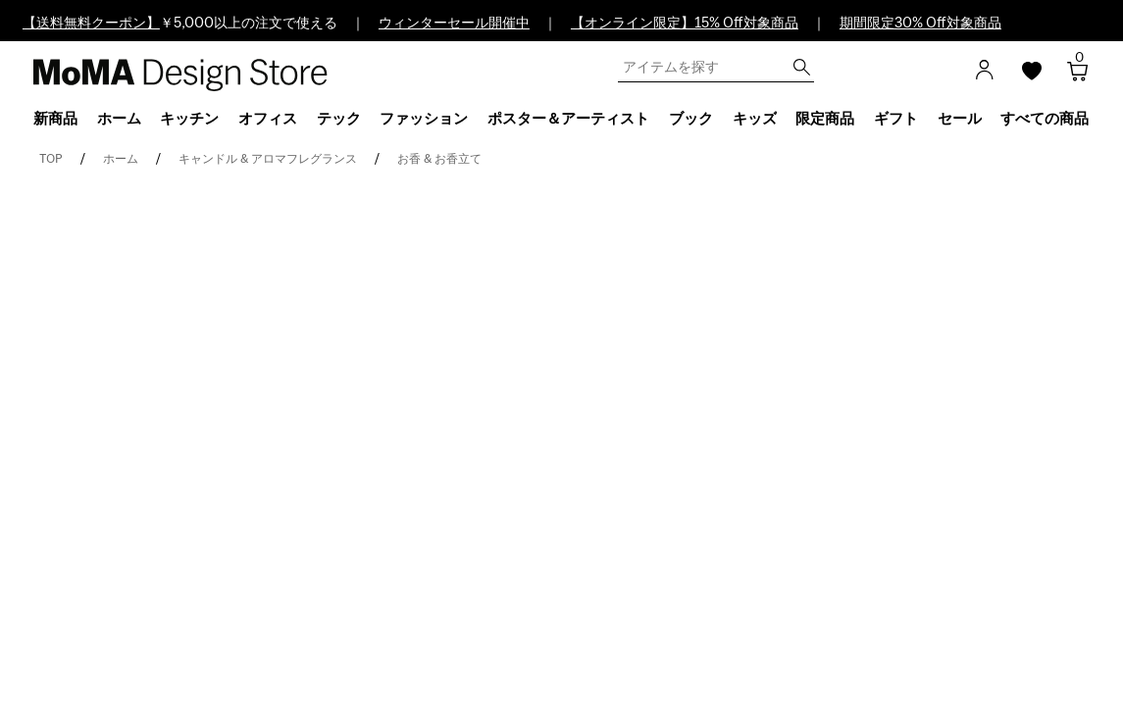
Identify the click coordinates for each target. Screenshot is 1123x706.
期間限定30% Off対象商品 (920, 23)
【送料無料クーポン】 (91, 23)
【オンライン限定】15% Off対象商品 (684, 23)
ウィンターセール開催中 (454, 23)
